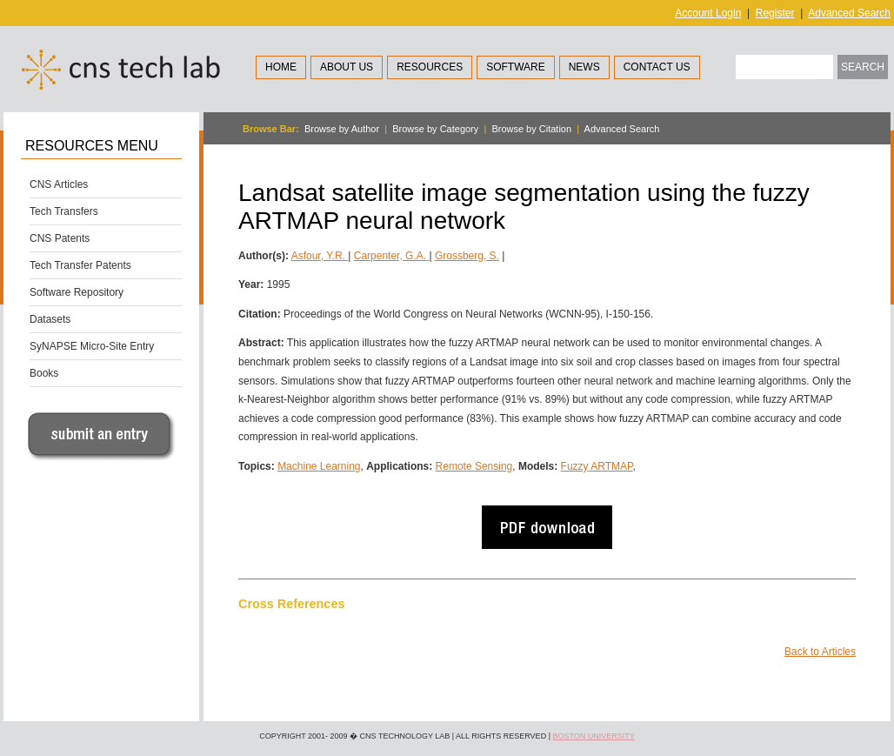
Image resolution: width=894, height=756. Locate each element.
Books (44, 373)
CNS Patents (60, 238)
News (584, 67)
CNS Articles (59, 184)
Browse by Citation (531, 129)
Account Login (708, 13)
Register (775, 13)
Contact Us (657, 67)
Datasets (50, 319)
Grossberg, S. (467, 256)
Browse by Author (341, 129)
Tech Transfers (64, 211)
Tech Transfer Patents (80, 265)
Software (515, 67)
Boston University (593, 736)
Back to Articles (820, 652)
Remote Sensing (474, 466)
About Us (346, 67)
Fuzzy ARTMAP (597, 466)
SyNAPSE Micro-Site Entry (92, 346)
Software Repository (76, 292)
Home (281, 67)
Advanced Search (849, 13)
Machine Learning (318, 466)
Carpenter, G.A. (392, 256)
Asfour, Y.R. (320, 256)
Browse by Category (435, 129)
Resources (430, 67)
